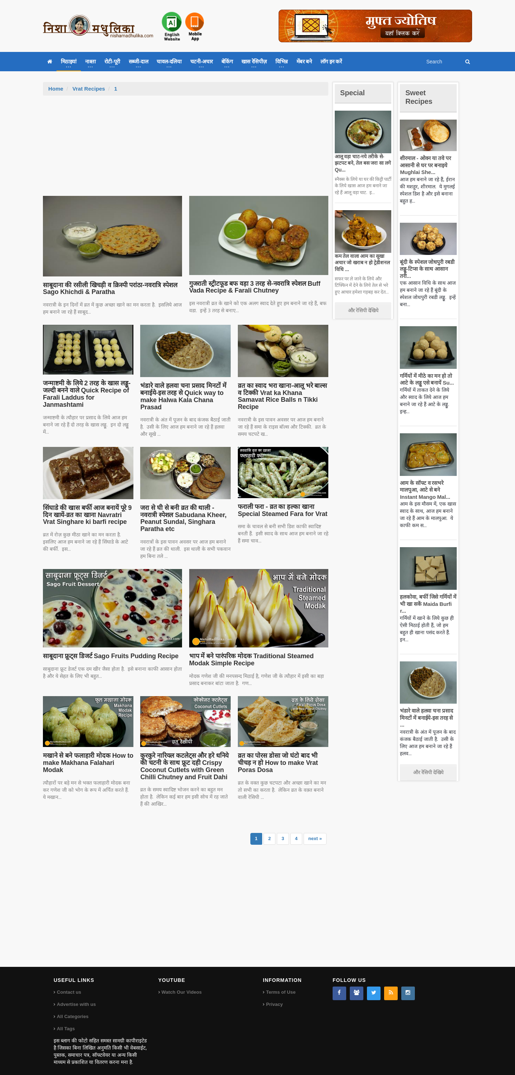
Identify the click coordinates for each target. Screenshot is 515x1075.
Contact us (69, 985)
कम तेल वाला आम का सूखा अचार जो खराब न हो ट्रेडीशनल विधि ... (361, 262)
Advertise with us (76, 997)
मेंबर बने (304, 61)
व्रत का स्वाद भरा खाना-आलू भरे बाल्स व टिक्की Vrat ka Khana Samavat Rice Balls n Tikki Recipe (282, 393)
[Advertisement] (185, 149)
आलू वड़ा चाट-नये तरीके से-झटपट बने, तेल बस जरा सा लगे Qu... (362, 163)
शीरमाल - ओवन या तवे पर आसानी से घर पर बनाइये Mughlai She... (424, 165)
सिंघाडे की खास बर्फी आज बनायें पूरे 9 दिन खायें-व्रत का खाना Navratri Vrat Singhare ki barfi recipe (88, 515)
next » (315, 831)
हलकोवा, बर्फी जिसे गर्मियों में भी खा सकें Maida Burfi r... (427, 604)
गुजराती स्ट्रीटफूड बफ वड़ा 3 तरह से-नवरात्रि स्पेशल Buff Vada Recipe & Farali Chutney (253, 287)
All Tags (66, 1022)
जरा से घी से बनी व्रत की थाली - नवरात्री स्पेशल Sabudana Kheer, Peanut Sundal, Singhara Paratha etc (185, 515)
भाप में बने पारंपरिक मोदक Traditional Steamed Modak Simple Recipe (249, 652)
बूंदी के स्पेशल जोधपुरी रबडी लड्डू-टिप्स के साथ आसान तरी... (426, 269)
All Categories (72, 1009)
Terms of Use (280, 985)
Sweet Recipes (420, 97)
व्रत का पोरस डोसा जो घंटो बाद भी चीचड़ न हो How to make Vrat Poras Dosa (277, 756)
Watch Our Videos (181, 985)
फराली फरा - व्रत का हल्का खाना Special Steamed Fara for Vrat (281, 510)
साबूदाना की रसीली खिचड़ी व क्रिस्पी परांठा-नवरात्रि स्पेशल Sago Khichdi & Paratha (108, 288)
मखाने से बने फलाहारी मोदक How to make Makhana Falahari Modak (87, 756)
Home (55, 89)
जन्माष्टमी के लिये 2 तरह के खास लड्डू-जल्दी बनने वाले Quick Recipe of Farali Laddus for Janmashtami (85, 394)
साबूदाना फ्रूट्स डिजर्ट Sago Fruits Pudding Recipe (109, 648)
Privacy (274, 997)
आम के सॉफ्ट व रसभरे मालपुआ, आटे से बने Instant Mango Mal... (424, 490)
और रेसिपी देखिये (363, 310)
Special (353, 92)
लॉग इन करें (331, 61)
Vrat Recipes (88, 89)
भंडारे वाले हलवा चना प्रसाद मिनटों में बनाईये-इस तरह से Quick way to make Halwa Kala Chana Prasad (182, 396)
